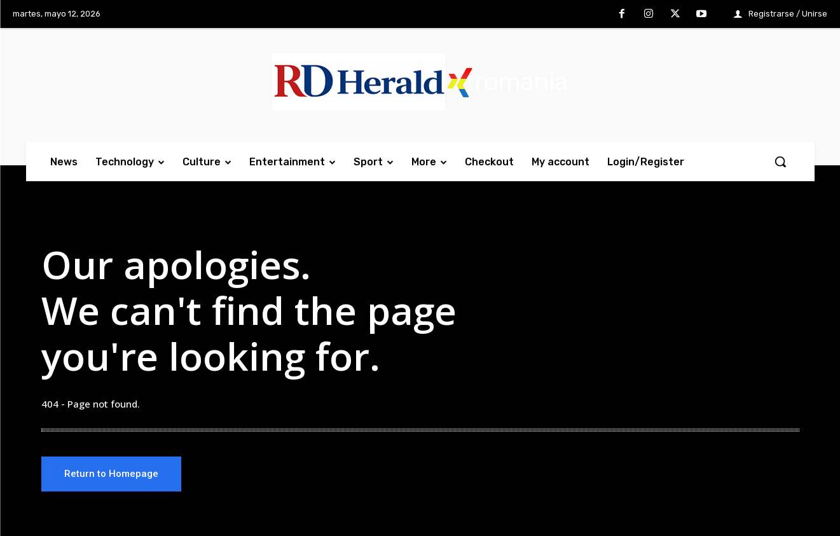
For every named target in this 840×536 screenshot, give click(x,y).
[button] (780, 161)
